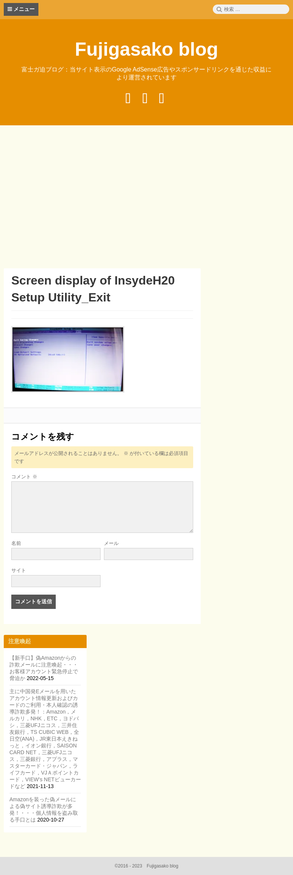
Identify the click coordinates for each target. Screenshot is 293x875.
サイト (18, 570)
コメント (24, 476)
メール (111, 543)
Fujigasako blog (146, 49)
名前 (16, 543)
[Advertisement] (148, 198)
